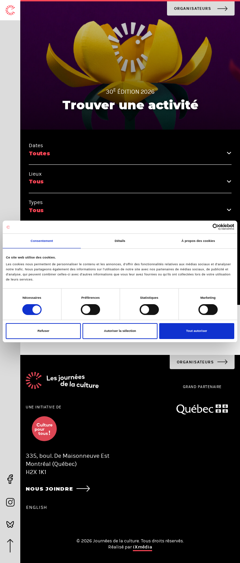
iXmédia (142, 547)
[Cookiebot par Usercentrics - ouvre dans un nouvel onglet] (204, 227)
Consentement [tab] (42, 241)
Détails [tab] (120, 241)
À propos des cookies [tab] (198, 241)
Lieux (35, 174)
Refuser (43, 331)
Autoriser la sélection (120, 331)
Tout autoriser (196, 331)
